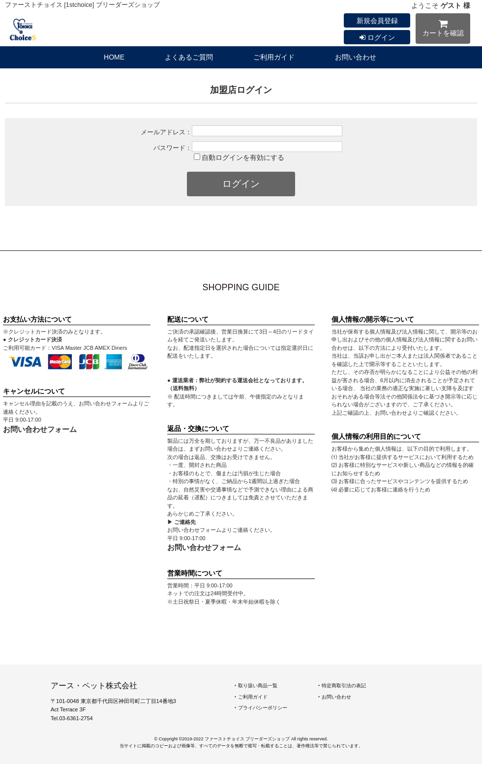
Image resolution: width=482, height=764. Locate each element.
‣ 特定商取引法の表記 (342, 685)
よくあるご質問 (189, 57)
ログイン (377, 37)
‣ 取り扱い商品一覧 (256, 685)
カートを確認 (443, 30)
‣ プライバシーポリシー (261, 707)
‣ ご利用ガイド (251, 697)
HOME (114, 57)
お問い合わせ (355, 57)
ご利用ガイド (274, 57)
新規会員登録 (377, 21)
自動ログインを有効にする (243, 157)
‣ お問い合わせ (334, 697)
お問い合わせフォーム (40, 429)
